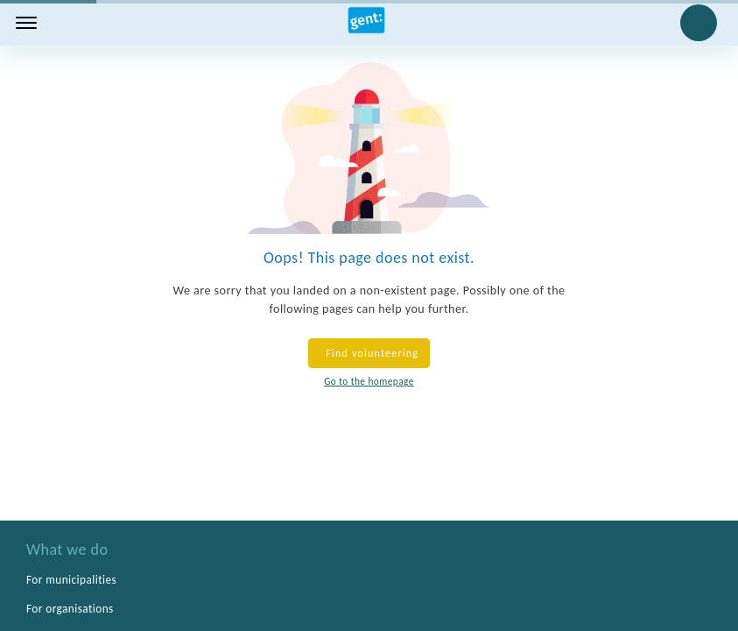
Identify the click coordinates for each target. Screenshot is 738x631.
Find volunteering (369, 353)
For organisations (70, 608)
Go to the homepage (369, 381)
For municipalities (71, 579)
